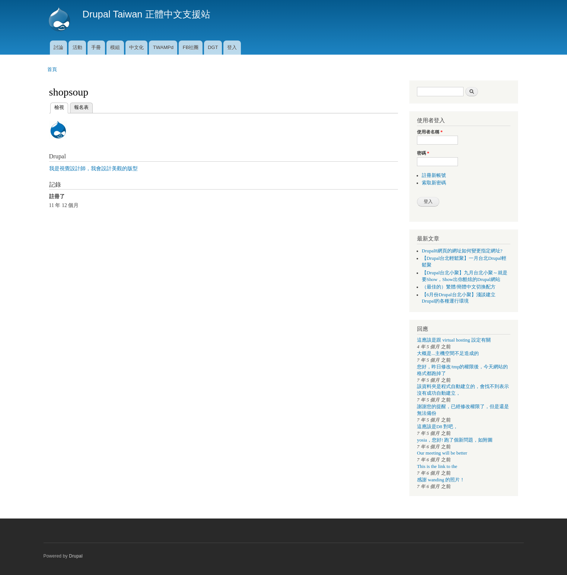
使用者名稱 (430, 132)
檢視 (59, 106)
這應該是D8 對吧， (437, 426)
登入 (232, 47)
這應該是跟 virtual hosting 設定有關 (454, 340)
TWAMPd (163, 47)
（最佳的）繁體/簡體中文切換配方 (459, 287)
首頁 (52, 69)
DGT (213, 47)
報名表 (81, 107)
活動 (77, 47)
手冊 (96, 47)
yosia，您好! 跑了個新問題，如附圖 (455, 440)
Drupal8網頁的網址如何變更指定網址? (462, 250)
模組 (115, 47)
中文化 (136, 47)
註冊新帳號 (434, 175)
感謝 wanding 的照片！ (441, 479)
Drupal (76, 556)
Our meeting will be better (442, 453)
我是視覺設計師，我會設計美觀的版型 (93, 168)
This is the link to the (437, 466)
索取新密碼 (434, 182)
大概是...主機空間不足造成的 (448, 353)
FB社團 (191, 47)
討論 (58, 47)
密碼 (423, 153)
